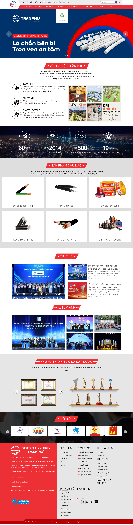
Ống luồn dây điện (85, 471)
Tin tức (63, 462)
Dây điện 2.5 (65, 502)
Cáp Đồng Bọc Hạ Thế (23, 206)
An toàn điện (65, 515)
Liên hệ (63, 465)
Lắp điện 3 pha (65, 493)
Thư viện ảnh (102, 463)
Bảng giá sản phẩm (104, 473)
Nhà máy (101, 452)
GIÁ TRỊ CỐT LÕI (32, 110)
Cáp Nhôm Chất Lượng (110, 240)
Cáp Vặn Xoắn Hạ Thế (23, 240)
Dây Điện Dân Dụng (110, 206)
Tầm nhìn (64, 458)
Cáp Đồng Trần (84, 465)
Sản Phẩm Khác (84, 468)
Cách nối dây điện (66, 512)
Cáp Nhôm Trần (84, 462)
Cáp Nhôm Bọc (66, 206)
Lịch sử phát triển (66, 455)
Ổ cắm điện (64, 505)
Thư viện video (102, 466)
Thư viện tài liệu (103, 469)
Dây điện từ (64, 496)
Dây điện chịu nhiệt (67, 499)
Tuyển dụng (101, 455)
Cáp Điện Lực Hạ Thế (66, 240)
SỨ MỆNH (28, 98)
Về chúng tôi (64, 452)
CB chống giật (65, 509)
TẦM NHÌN (28, 84)
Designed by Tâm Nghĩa (73, 522)
